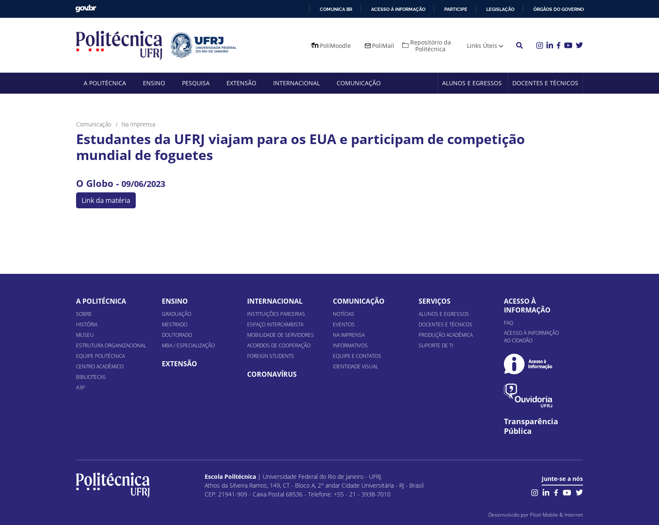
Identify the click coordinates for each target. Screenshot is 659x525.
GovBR (85, 9)
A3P (80, 387)
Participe (455, 9)
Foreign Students (270, 356)
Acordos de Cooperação (279, 345)
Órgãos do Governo (558, 9)
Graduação (176, 314)
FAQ (508, 322)
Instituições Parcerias (276, 314)
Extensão (241, 83)
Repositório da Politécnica (430, 45)
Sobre (84, 314)
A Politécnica (105, 83)
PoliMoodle (335, 46)
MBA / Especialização (188, 345)
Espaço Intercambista (275, 324)
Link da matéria (106, 200)
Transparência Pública (531, 426)
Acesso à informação (398, 9)
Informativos (350, 345)
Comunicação (359, 83)
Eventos (344, 324)
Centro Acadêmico (100, 366)
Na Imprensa (349, 335)
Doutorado (177, 335)
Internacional (296, 83)
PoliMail (383, 46)
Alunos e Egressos (472, 83)
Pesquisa (196, 83)
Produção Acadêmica (446, 335)
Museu (85, 335)
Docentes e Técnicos (545, 83)
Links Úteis (482, 46)
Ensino (154, 83)
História (87, 324)
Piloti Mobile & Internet (556, 514)
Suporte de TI (436, 345)
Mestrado (174, 324)
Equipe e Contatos (357, 356)
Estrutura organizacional (111, 345)
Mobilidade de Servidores (280, 335)
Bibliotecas (91, 377)
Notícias (343, 314)
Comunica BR (336, 9)
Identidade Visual (355, 366)
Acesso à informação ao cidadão (531, 336)
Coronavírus (272, 374)
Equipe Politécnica (100, 356)
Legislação (500, 9)
